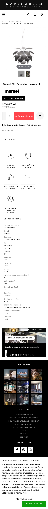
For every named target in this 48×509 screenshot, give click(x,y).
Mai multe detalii (24, 499)
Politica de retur (24, 424)
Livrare (24, 434)
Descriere (9, 140)
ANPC (24, 431)
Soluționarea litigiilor (24, 427)
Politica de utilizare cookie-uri (24, 421)
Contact (24, 437)
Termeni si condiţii (24, 414)
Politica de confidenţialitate (24, 418)
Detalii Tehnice (12, 219)
